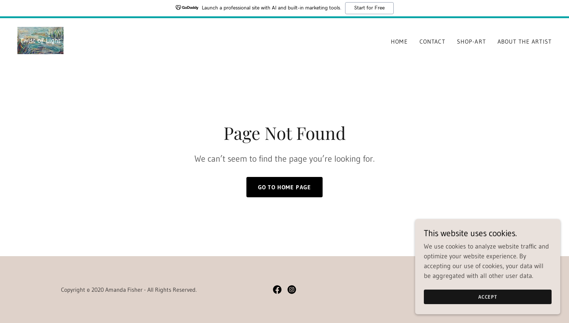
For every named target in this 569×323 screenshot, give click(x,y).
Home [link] (399, 41)
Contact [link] (432, 41)
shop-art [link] (471, 41)
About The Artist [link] (525, 41)
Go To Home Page (284, 187)
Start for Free (369, 8)
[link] (40, 40)
